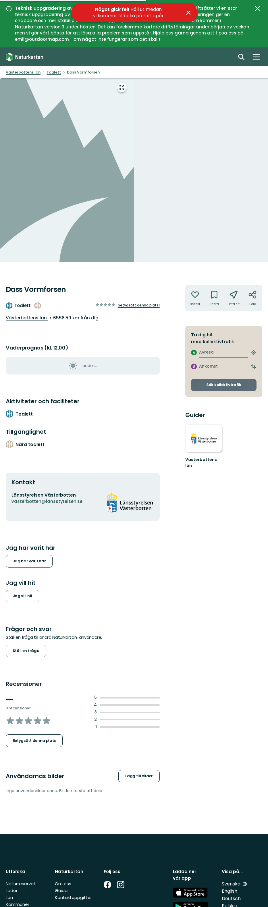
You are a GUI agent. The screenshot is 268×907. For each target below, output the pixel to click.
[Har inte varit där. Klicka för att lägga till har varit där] (195, 298)
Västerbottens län (27, 318)
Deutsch (231, 898)
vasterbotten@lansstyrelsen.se (46, 501)
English (229, 891)
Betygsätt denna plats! (139, 305)
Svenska (232, 884)
